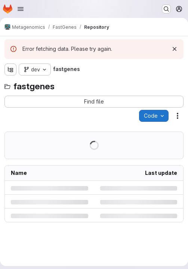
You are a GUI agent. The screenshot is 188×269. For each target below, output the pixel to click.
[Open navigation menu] (21, 9)
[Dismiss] (174, 48)
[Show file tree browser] (10, 69)
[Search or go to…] (166, 8)
